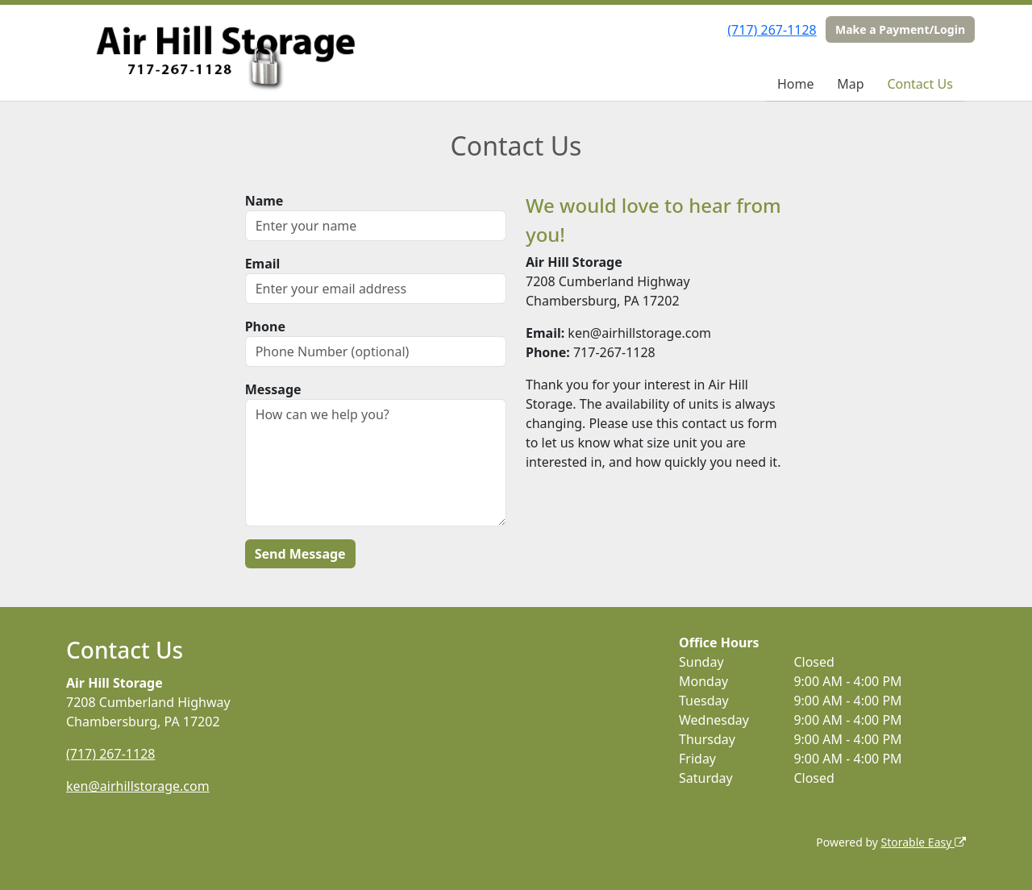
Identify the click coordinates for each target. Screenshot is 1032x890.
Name (264, 201)
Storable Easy (923, 842)
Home (795, 84)
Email (263, 263)
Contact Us (919, 84)
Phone (265, 326)
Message (273, 389)
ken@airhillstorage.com (138, 786)
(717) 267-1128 (771, 30)
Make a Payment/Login (900, 29)
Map (850, 84)
